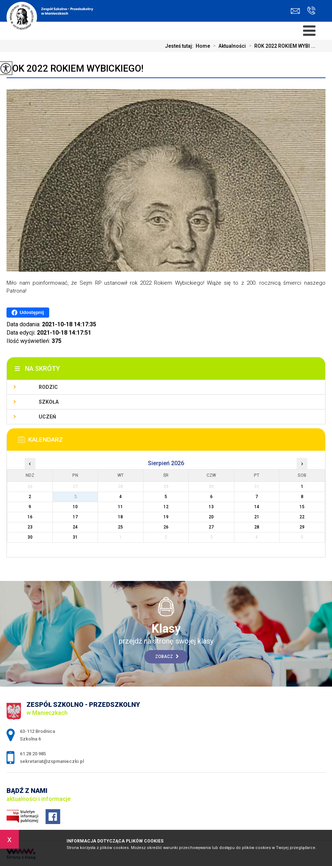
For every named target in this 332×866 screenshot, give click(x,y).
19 (166, 516)
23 (30, 527)
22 (302, 516)
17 (75, 516)
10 (75, 506)
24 (75, 527)
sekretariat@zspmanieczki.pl (295, 11)
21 (256, 516)
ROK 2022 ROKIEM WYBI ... (280, 45)
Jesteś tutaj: (180, 45)
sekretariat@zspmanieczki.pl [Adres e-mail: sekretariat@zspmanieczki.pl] (52, 761)
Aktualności (228, 45)
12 (166, 506)
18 (120, 516)
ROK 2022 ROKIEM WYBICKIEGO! (75, 68)
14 (256, 506)
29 (302, 527)
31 (75, 537)
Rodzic (48, 387)
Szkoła (49, 402)
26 (166, 527)
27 (211, 527)
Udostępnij (28, 312)
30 (30, 537)
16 (30, 516)
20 (211, 516)
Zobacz (167, 656)
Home (203, 45)
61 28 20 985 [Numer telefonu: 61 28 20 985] (33, 753)
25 (120, 527)
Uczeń (47, 417)
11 (120, 506)
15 (302, 506)
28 (256, 527)
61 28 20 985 (311, 10)
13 (211, 506)
